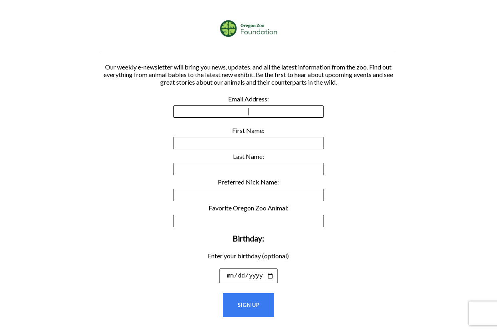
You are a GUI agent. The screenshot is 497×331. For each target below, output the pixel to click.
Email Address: (248, 106)
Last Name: (248, 164)
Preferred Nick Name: (248, 189)
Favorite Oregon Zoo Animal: (248, 215)
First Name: (248, 138)
